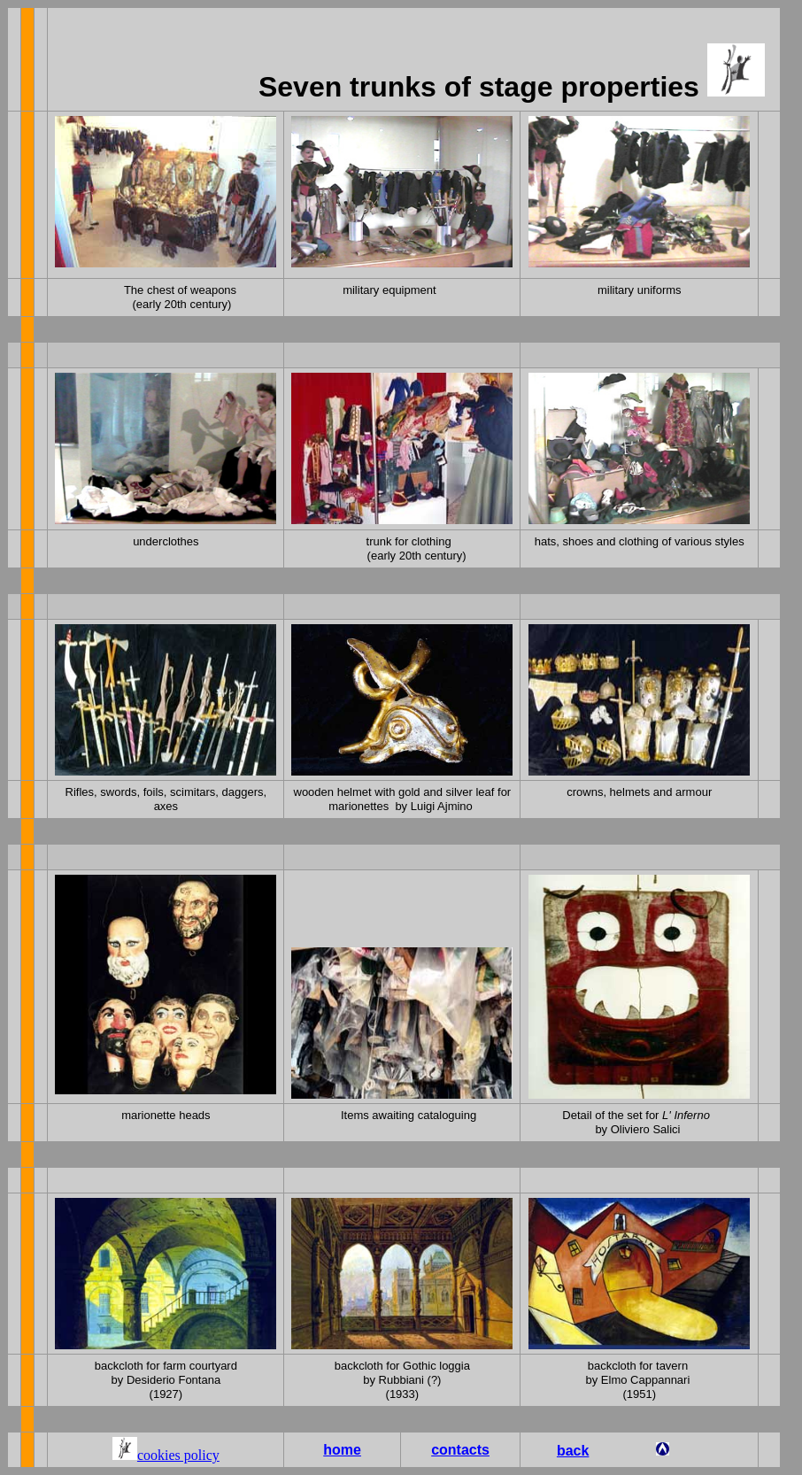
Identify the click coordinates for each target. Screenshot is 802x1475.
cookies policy (178, 1455)
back (573, 1450)
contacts (460, 1449)
